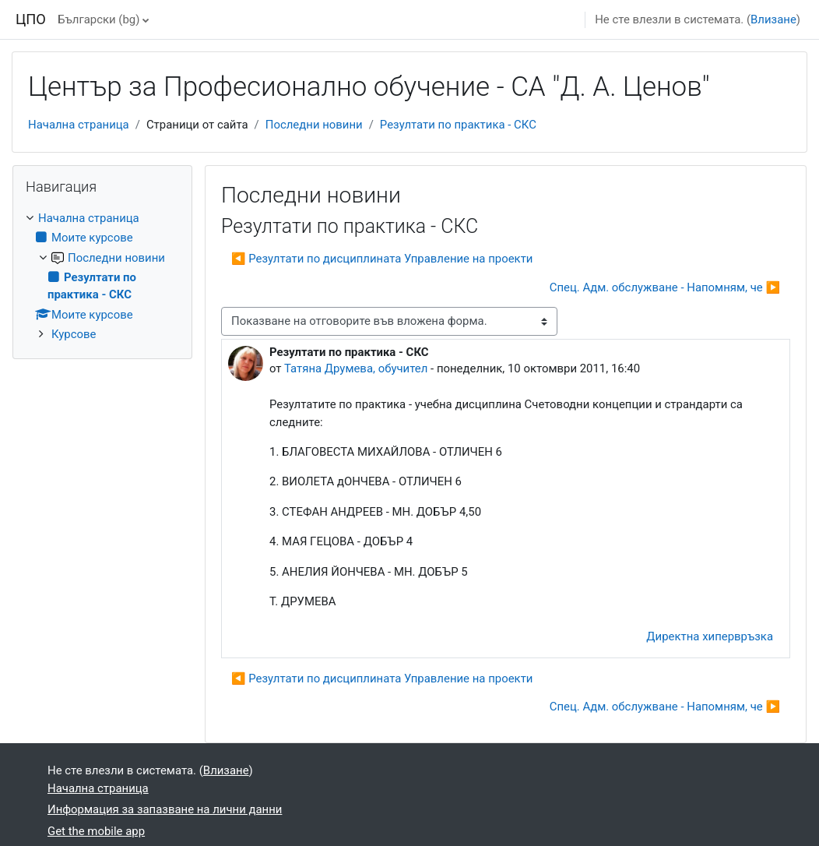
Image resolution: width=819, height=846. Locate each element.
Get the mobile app (96, 831)
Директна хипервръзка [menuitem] (709, 636)
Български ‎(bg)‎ (98, 19)
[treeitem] (102, 277)
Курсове (74, 334)
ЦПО (31, 19)
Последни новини (314, 125)
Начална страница (78, 125)
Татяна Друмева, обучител (355, 368)
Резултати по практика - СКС (458, 125)
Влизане (773, 19)
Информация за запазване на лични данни (164, 809)
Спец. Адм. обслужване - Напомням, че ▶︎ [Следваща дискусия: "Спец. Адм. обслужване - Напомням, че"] (665, 287)
